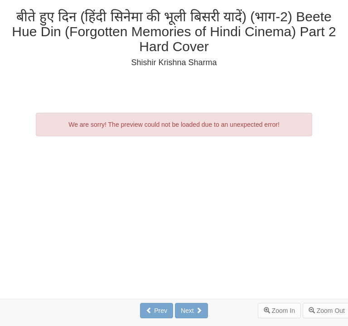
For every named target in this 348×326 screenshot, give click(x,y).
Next (191, 310)
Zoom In (279, 310)
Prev (156, 310)
